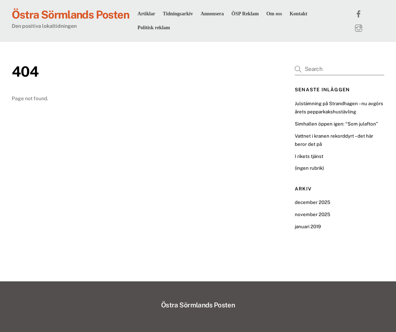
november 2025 (312, 214)
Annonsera (212, 13)
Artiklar (146, 13)
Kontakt (298, 13)
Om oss (274, 13)
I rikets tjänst (309, 156)
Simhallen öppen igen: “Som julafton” (336, 124)
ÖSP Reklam (245, 13)
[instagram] (358, 27)
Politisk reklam (154, 27)
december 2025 (312, 202)
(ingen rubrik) (309, 168)
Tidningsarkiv (178, 13)
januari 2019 (308, 226)
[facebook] (358, 12)
